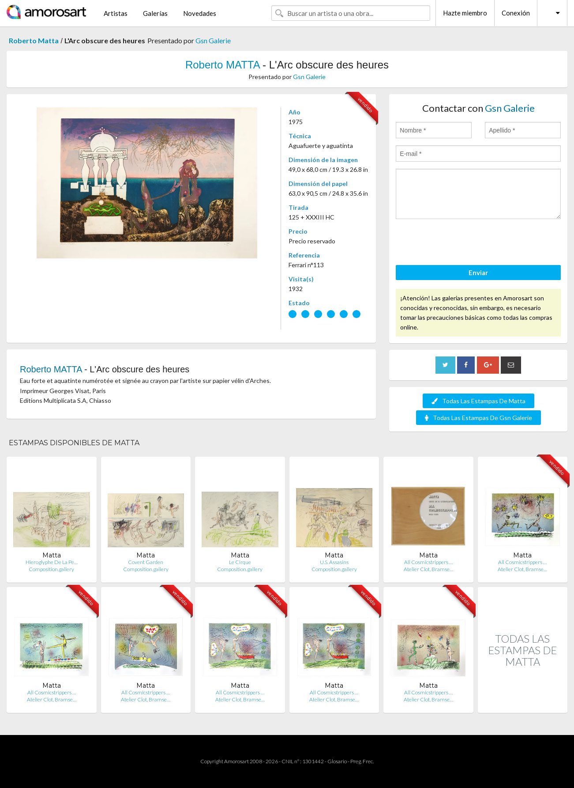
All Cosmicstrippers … (428, 562)
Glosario (337, 761)
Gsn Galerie (213, 40)
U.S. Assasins (334, 562)
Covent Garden (145, 562)
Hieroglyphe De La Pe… (52, 562)
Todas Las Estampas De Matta (478, 401)
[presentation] (463, 243)
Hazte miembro (465, 13)
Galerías (155, 13)
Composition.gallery (51, 569)
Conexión (516, 13)
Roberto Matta (34, 40)
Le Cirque (240, 562)
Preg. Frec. (362, 761)
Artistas (116, 13)
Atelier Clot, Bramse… (428, 569)
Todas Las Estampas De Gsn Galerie (478, 417)
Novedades (199, 13)
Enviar (478, 273)
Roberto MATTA (222, 65)
